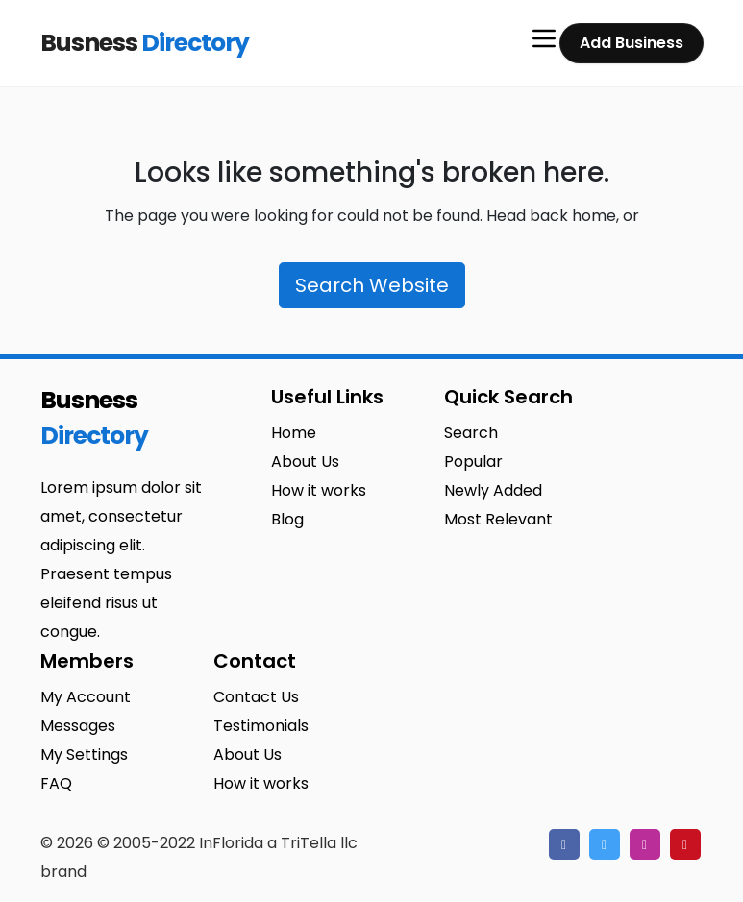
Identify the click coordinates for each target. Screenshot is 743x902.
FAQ (56, 783)
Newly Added (493, 490)
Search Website (372, 285)
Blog (287, 519)
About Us (305, 462)
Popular (473, 462)
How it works (318, 490)
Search (471, 433)
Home (293, 433)
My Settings (84, 755)
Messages (77, 726)
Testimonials (261, 726)
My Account (85, 697)
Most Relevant (498, 519)
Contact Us (256, 697)
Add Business (631, 43)
